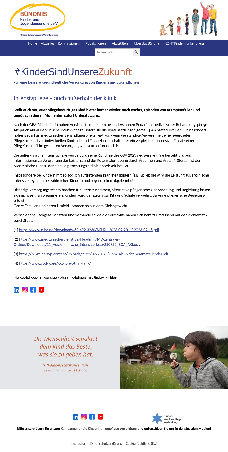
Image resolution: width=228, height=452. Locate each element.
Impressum (79, 443)
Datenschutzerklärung (106, 443)
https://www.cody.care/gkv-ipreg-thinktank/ (55, 263)
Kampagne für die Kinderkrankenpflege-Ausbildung (99, 428)
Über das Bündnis (147, 43)
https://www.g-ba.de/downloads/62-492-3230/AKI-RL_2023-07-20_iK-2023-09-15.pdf (89, 229)
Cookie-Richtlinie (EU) (141, 443)
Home (32, 43)
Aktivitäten (120, 43)
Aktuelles (47, 43)
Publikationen (96, 43)
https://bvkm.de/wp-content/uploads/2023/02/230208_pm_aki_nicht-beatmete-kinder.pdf (93, 253)
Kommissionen (69, 43)
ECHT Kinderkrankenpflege (185, 43)
